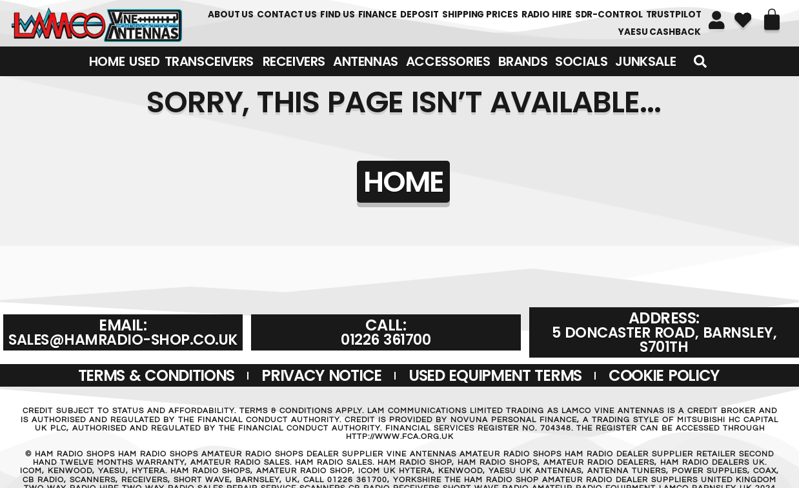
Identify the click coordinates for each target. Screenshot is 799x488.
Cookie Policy (664, 375)
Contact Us (287, 14)
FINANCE (377, 14)
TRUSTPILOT (674, 14)
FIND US (337, 14)
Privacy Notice (321, 375)
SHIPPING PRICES (480, 14)
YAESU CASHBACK (659, 32)
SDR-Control (609, 14)
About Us (231, 14)
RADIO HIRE (546, 14)
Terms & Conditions (156, 375)
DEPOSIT (419, 14)
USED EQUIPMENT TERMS (495, 375)
